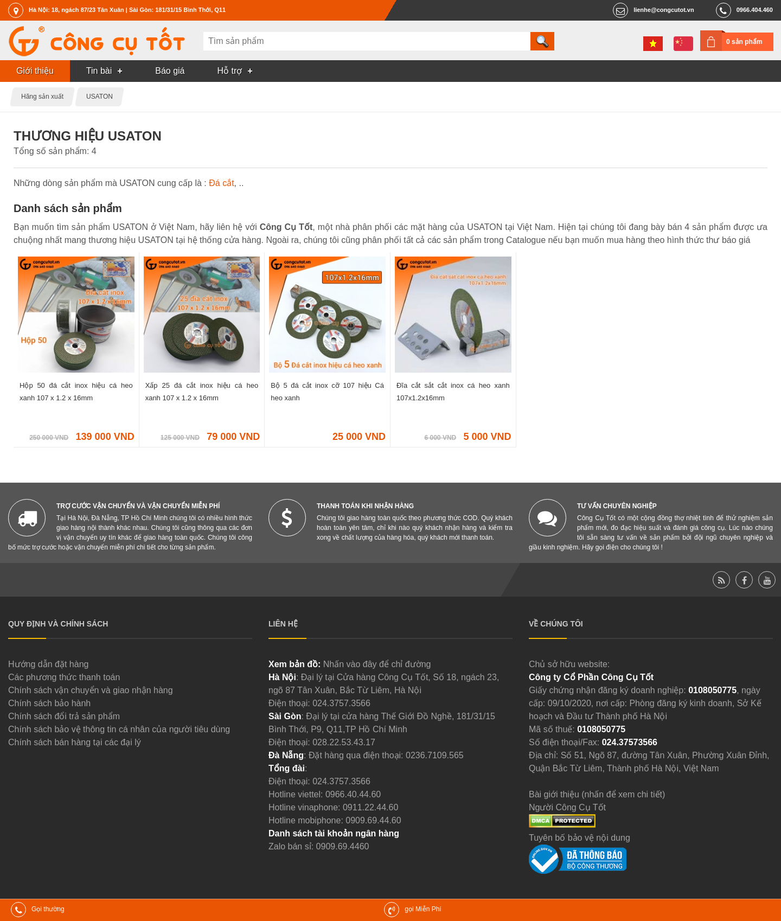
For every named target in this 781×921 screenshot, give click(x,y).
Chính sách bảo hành (49, 703)
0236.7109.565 (435, 755)
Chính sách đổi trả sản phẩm (64, 716)
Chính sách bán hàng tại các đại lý (74, 742)
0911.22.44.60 (370, 807)
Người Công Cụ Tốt (567, 807)
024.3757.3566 (341, 703)
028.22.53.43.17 (343, 742)
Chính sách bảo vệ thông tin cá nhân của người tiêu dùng (119, 729)
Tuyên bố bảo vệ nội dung (579, 837)
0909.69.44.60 (373, 820)
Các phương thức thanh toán (64, 677)
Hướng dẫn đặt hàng (48, 664)
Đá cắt (221, 183)
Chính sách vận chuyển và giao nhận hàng (90, 690)
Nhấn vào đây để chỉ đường (377, 664)
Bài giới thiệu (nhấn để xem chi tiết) (597, 794)
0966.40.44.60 (353, 794)
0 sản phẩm (744, 42)
